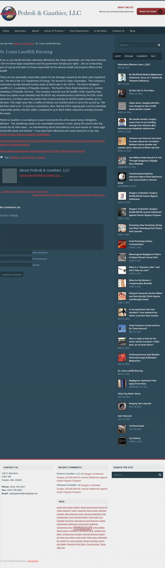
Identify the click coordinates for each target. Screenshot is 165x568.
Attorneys (20, 31)
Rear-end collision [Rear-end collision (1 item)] (67, 537)
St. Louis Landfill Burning (26, 51)
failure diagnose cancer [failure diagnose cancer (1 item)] (74, 514)
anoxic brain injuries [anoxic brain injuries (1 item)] (65, 507)
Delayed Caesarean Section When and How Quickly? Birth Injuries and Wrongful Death (145, 296)
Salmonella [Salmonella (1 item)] (102, 537)
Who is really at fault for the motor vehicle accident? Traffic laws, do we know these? (144, 341)
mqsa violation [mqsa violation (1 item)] (98, 527)
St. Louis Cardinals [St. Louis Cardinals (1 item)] (74, 541)
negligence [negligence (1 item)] (74, 531)
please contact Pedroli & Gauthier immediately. (25, 134)
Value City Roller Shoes (129, 394)
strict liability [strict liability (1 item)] (62, 544)
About (35, 31)
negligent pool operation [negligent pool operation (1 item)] (72, 534)
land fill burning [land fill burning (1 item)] (92, 521)
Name (40, 253)
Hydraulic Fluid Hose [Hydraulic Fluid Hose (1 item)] (65, 521)
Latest (118, 56)
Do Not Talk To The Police (141, 90)
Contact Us (118, 31)
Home (6, 31)
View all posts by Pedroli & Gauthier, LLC (41, 175)
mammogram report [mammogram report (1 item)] (65, 527)
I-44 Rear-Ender (136, 426)
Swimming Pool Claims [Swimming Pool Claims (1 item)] (76, 544)
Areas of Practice (54, 31)
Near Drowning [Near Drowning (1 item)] (63, 531)
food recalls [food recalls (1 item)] (93, 517)
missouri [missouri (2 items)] (82, 527)
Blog (132, 31)
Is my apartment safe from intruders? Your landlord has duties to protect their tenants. (144, 312)
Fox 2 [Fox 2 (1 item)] (101, 517)
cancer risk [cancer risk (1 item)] (102, 507)
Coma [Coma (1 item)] (73, 511)
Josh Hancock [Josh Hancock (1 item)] (80, 521)
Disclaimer (33, 561)
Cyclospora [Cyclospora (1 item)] (81, 511)
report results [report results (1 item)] (81, 537)
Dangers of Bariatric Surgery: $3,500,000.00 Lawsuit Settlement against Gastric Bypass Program (145, 212)
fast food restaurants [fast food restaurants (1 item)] (92, 514)
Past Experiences (79, 31)
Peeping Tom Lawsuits (140, 403)
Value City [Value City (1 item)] (61, 548)
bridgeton (15, 157)
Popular (129, 56)
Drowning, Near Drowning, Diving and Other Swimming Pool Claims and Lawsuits (145, 228)
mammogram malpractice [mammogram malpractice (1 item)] (67, 524)
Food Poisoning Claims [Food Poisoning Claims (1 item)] (78, 517)
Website (36, 265)
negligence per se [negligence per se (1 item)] (86, 531)
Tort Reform (135, 438)
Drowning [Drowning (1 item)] (102, 511)
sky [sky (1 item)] (58, 541)
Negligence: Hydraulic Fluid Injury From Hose (24, 191)
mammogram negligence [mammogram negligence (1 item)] (88, 524)
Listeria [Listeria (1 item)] (102, 521)
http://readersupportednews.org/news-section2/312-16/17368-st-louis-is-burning (42, 151)
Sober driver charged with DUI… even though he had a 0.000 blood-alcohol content (145, 106)
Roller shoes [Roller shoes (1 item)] (92, 537)
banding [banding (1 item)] (77, 507)
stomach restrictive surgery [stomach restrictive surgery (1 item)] (94, 541)
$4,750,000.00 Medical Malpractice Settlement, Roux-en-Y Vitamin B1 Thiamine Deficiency (145, 77)
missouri (41, 157)
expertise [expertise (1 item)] (60, 514)
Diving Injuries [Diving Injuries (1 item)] (92, 511)
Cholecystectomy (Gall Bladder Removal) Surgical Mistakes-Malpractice (69, 195)
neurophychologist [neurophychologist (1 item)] (90, 534)
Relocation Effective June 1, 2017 (134, 64)
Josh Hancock (125, 416)
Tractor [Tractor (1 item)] (103, 544)
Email (40, 259)
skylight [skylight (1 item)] (63, 541)
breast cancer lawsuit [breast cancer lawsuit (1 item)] (89, 507)
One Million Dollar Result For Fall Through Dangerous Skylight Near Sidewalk (145, 160)
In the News (100, 31)
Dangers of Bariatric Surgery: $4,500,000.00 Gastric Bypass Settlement (143, 196)
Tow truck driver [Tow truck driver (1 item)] (93, 544)
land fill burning (28, 157)
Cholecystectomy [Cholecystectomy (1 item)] (64, 511)
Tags (153, 56)
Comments (141, 56)
